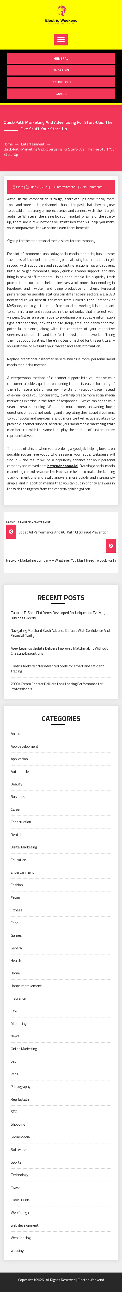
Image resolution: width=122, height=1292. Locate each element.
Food (14, 923)
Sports (16, 1162)
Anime (16, 733)
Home (15, 973)
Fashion (17, 885)
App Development (24, 746)
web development (25, 1225)
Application (19, 759)
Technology (61, 81)
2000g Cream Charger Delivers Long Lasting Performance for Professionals (57, 686)
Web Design (20, 1212)
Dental (16, 834)
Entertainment (65, 186)
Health (16, 960)
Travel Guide (20, 1200)
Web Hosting (20, 1238)
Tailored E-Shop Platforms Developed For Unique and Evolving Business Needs (58, 615)
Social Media (20, 1137)
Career (16, 809)
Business (18, 796)
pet (13, 1061)
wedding (17, 1250)
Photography (20, 1086)
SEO (14, 1112)
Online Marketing (24, 1049)
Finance (16, 897)
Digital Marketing (24, 847)
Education (18, 860)
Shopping (61, 70)
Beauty (16, 784)
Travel (15, 1187)
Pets (14, 1074)
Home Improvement (26, 986)
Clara (19, 186)
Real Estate (20, 1099)
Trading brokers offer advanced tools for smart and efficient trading (57, 668)
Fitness (17, 910)
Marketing (18, 1023)
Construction (21, 822)
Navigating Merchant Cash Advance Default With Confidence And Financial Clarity (60, 633)
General (61, 58)
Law (14, 1011)
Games (61, 93)
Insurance (18, 998)
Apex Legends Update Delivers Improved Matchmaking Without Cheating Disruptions (59, 651)
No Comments (93, 186)
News (15, 1036)
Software (18, 1149)
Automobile (20, 771)
